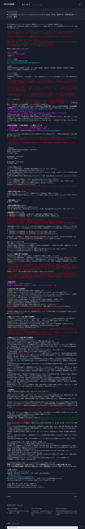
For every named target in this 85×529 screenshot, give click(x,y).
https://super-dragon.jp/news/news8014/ (50, 130)
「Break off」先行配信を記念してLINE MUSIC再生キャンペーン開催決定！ (42, 512)
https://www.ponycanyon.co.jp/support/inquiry (21, 476)
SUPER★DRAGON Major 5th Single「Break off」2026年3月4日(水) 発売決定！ (66, 512)
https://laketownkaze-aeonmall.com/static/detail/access (24, 62)
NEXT (75, 496)
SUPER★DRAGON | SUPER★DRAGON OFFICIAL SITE (11, 4)
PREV (9, 496)
